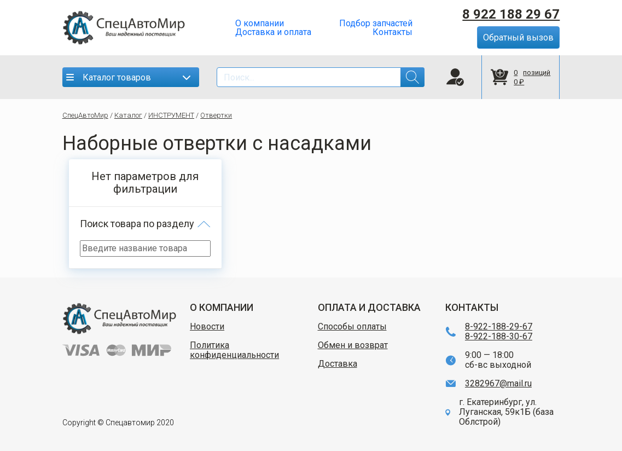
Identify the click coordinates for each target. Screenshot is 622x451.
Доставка (337, 364)
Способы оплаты (352, 327)
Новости (207, 327)
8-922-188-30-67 (498, 337)
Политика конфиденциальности (234, 350)
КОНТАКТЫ (471, 307)
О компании (259, 23)
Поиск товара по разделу (137, 223)
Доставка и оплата (273, 32)
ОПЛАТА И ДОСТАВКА (369, 307)
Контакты (392, 32)
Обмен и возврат (353, 345)
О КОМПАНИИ (221, 307)
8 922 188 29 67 (511, 14)
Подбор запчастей (375, 23)
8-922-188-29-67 (498, 327)
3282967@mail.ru (498, 384)
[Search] (321, 77)
